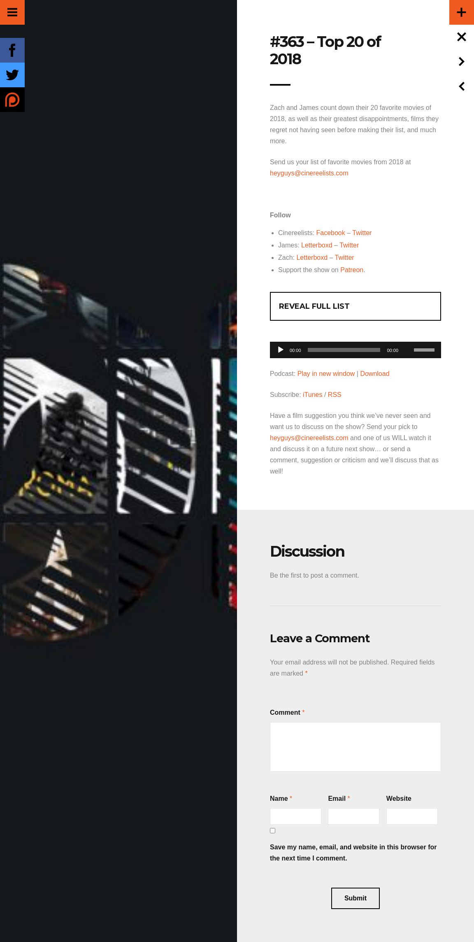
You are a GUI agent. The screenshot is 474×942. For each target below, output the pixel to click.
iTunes (312, 394)
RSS (335, 394)
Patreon (351, 269)
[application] (355, 347)
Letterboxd (316, 245)
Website (398, 798)
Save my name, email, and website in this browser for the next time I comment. (353, 853)
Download (374, 373)
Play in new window (326, 373)
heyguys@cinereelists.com (309, 173)
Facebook (330, 232)
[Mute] (407, 337)
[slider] (344, 350)
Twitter (362, 232)
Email (337, 798)
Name (279, 798)
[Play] (280, 350)
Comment (285, 712)
